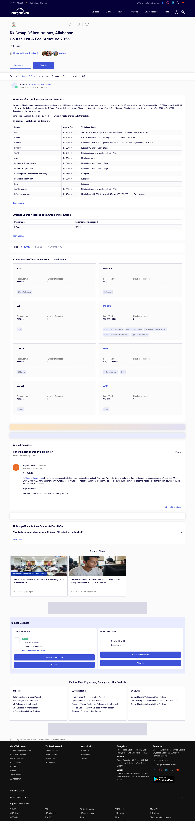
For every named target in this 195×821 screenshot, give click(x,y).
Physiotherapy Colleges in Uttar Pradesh (88, 697)
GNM (105, 348)
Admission (43, 76)
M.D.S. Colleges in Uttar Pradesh (26, 711)
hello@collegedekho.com (166, 764)
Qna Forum (50, 758)
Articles (13, 771)
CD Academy (15, 779)
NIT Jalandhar (51, 813)
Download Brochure (54, 657)
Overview (13, 76)
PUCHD (48, 817)
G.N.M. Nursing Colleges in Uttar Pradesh (148, 697)
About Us (85, 750)
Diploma (107, 306)
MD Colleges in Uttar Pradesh (25, 704)
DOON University (87, 809)
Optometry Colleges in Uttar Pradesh (87, 701)
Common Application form (21, 750)
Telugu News (15, 775)
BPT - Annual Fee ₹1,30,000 (33, 651)
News (75, 76)
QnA (83, 76)
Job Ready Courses (18, 754)
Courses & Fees (28, 76)
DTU (46, 809)
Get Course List (20, 65)
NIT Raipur (119, 813)
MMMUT (153, 809)
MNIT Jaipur (15, 813)
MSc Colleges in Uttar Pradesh (25, 708)
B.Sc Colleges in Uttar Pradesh (25, 701)
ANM (105, 386)
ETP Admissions (17, 758)
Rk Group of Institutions (33, 478)
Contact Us (86, 754)
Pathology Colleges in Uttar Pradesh (87, 711)
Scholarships (15, 762)
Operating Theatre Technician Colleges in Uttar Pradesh (95, 704)
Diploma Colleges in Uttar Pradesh (27, 697)
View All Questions (173, 507)
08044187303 (162, 760)
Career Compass (53, 750)
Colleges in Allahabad (22, 740)
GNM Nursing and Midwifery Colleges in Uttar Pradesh (154, 701)
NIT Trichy (14, 817)
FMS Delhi (119, 809)
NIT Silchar (154, 813)
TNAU (117, 817)
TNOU (82, 817)
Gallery (66, 76)
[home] (19, 11)
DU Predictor (51, 762)
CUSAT (13, 809)
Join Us (84, 758)
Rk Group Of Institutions (41, 740)
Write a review (51, 754)
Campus (55, 76)
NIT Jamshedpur (87, 813)
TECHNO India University (160, 817)
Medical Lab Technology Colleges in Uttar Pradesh (93, 708)
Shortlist (43, 65)
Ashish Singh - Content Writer (39, 84)
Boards (13, 767)
